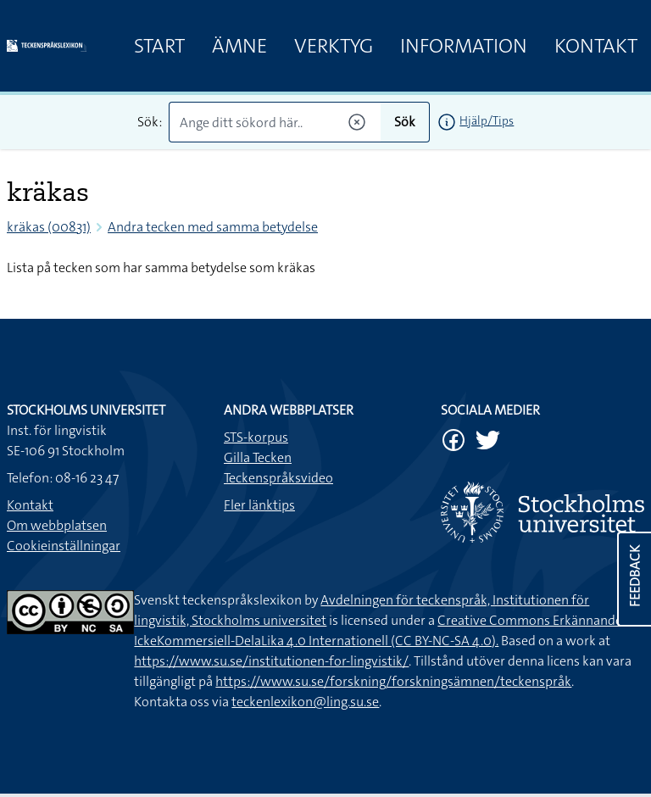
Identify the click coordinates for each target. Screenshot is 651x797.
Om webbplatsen (57, 525)
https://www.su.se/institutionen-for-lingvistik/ (271, 661)
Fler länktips (259, 505)
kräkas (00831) (49, 227)
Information (463, 45)
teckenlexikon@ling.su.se (305, 702)
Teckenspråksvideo (278, 478)
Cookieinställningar (63, 546)
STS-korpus (256, 437)
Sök (404, 122)
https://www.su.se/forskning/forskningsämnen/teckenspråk (393, 681)
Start (159, 45)
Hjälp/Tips (486, 120)
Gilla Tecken (258, 457)
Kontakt (595, 45)
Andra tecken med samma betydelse (213, 227)
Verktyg (333, 45)
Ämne (239, 45)
